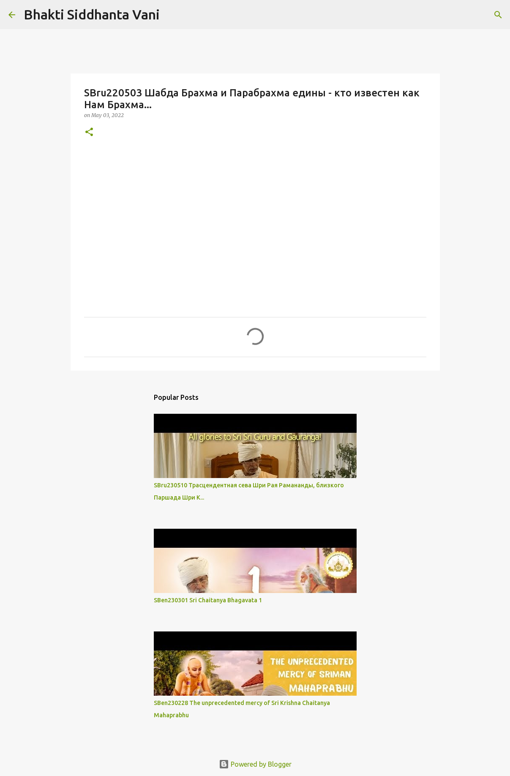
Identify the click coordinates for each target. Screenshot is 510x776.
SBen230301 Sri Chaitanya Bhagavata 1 (208, 600)
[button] (89, 132)
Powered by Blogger (255, 764)
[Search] (171, 15)
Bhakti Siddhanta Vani (92, 14)
